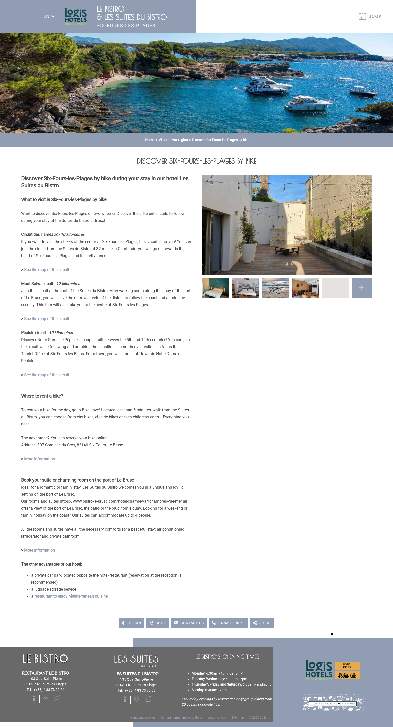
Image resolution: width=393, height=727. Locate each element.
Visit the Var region (173, 140)
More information (39, 459)
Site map (237, 717)
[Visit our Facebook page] (34, 698)
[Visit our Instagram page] (57, 698)
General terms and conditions (181, 717)
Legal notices (216, 717)
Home (149, 140)
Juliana (265, 717)
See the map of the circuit (46, 269)
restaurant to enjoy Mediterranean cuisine (71, 596)
